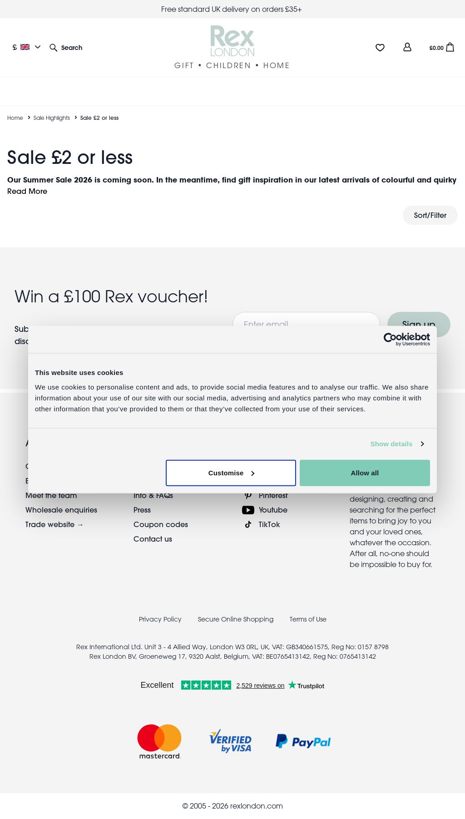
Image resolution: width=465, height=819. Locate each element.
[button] (66, 47)
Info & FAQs (153, 495)
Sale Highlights (52, 117)
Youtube (273, 509)
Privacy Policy (160, 619)
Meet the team (51, 495)
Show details (392, 444)
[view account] (407, 47)
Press (142, 509)
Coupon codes (161, 524)
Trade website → (54, 524)
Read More (27, 191)
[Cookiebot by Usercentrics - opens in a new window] (390, 339)
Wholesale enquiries (61, 509)
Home (15, 117)
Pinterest (273, 495)
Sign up (418, 324)
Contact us (153, 538)
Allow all (365, 472)
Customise (231, 472)
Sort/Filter (430, 215)
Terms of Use (308, 619)
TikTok (269, 524)
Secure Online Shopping (236, 619)
